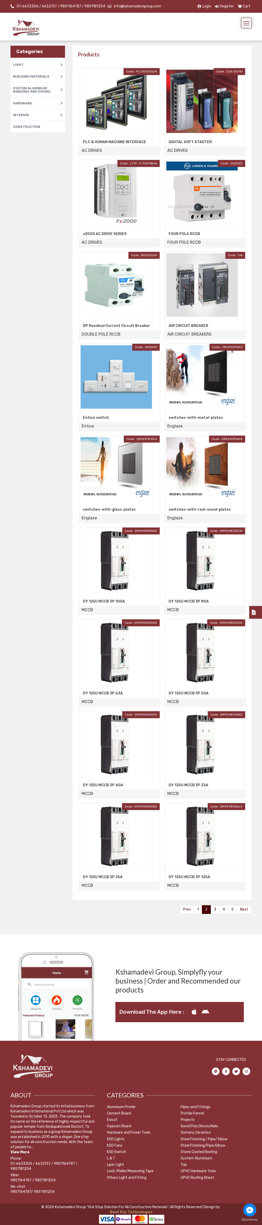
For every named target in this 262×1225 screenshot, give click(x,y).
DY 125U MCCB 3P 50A (189, 693)
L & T (111, 1158)
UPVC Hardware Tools (198, 1171)
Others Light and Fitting (126, 1177)
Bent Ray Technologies (130, 1212)
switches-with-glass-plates (109, 509)
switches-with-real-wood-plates (200, 509)
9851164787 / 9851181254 (33, 1180)
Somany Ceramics (196, 1132)
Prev (187, 909)
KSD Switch (116, 1152)
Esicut (112, 1120)
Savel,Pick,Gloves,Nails (199, 1126)
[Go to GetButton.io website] (250, 1219)
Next (244, 909)
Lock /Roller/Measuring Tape (130, 1171)
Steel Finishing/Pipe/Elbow (203, 1145)
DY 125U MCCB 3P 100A (104, 601)
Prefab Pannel (192, 1113)
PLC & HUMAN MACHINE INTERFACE (114, 142)
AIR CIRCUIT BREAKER (188, 326)
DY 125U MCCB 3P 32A (188, 785)
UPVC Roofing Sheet (197, 1177)
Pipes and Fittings (195, 1107)
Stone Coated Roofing (199, 1152)
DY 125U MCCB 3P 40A (103, 785)
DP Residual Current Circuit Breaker (116, 326)
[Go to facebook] (249, 1210)
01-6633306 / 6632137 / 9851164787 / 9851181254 (61, 6)
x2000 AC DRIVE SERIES (105, 234)
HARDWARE (37, 103)
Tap (184, 1164)
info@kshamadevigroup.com (137, 6)
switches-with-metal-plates (196, 417)
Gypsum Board (119, 1126)
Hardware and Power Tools (128, 1132)
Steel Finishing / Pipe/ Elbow (204, 1139)
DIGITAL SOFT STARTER (190, 142)
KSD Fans (114, 1145)
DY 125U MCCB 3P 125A (189, 877)
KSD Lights (116, 1139)
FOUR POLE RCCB (184, 234)
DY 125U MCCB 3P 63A (103, 693)
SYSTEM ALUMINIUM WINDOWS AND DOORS (37, 89)
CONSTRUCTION (26, 127)
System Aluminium (196, 1158)
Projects (188, 1120)
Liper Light (115, 1164)
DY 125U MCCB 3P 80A (189, 601)
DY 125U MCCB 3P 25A (103, 877)
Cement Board (119, 1113)
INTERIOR (37, 115)
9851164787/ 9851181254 (32, 1192)
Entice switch (96, 417)
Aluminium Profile (121, 1107)
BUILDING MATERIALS (37, 76)
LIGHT (37, 65)
